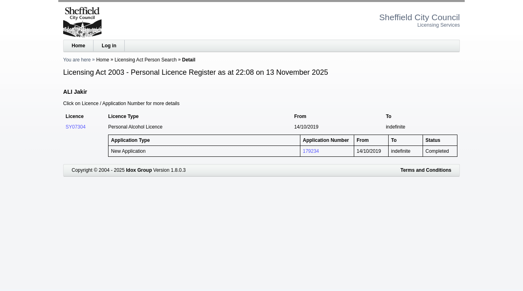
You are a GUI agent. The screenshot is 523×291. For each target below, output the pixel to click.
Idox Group (139, 170)
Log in (109, 45)
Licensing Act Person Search (145, 60)
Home (78, 45)
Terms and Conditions (425, 170)
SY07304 (75, 127)
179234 (311, 151)
